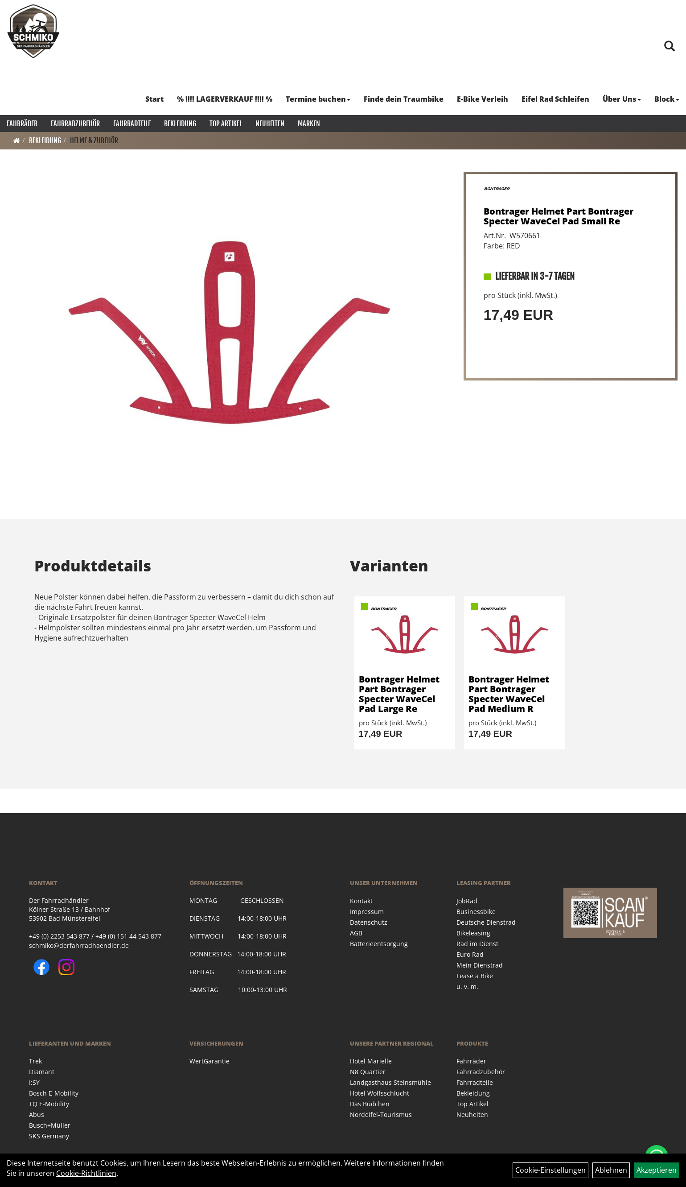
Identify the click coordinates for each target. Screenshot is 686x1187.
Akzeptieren (657, 1170)
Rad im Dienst (477, 943)
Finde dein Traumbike (404, 99)
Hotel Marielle (371, 1061)
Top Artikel (225, 123)
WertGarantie (209, 1061)
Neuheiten (269, 123)
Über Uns (622, 99)
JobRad (466, 901)
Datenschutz (368, 922)
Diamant (41, 1071)
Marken (309, 123)
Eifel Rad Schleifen (555, 99)
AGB (356, 933)
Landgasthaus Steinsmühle (390, 1082)
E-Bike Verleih (482, 99)
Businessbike (476, 911)
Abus (36, 1114)
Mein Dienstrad (479, 965)
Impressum (367, 911)
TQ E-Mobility (49, 1104)
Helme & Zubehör (94, 140)
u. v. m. (467, 986)
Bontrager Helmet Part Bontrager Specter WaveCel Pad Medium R (508, 694)
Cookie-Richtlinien (86, 1173)
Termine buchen (318, 99)
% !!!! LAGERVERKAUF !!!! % (224, 99)
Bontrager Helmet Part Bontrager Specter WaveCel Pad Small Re (558, 216)
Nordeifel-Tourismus (381, 1114)
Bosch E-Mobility (53, 1093)
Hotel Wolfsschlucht (379, 1093)
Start (154, 99)
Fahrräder (22, 123)
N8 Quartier (368, 1071)
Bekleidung (180, 123)
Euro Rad (470, 954)
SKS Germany (49, 1136)
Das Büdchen (370, 1104)
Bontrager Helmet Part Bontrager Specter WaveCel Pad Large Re (399, 694)
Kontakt (361, 901)
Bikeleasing (473, 933)
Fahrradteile (132, 123)
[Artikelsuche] (669, 46)
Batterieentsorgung (379, 943)
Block (666, 99)
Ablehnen (611, 1170)
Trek (35, 1061)
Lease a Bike (474, 976)
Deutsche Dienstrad (486, 922)
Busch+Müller (49, 1125)
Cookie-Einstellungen (550, 1170)
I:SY (34, 1082)
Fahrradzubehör (75, 123)
